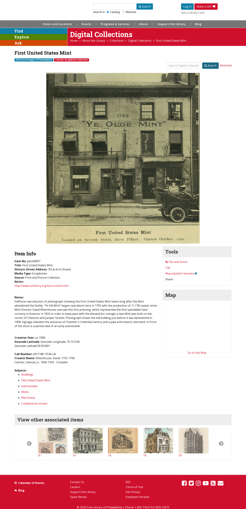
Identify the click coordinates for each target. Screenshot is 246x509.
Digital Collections (139, 41)
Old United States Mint (35, 380)
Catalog (113, 12)
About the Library (93, 41)
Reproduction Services (179, 273)
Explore (22, 36)
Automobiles (29, 386)
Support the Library (172, 24)
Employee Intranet (137, 497)
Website (129, 12)
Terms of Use (134, 487)
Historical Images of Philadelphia (34, 59)
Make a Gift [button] (206, 6)
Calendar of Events (31, 483)
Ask (18, 42)
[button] (26, 442)
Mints (25, 392)
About (143, 24)
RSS (128, 482)
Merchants (28, 398)
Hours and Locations (57, 24)
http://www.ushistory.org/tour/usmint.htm (42, 286)
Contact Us (77, 482)
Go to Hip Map (197, 353)
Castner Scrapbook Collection (71, 59)
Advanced (225, 65)
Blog (198, 24)
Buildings (27, 374)
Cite (167, 268)
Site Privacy (133, 492)
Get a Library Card (192, 13)
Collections (117, 41)
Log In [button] (187, 6)
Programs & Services (115, 24)
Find (19, 31)
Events (86, 24)
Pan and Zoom (176, 262)
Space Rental (78, 497)
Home (74, 41)
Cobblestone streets (34, 403)
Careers (75, 487)
